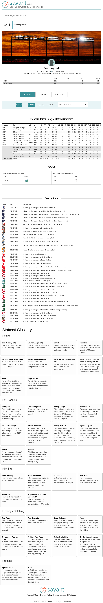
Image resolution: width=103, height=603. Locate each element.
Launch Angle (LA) (35, 343)
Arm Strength (33, 518)
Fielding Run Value (35, 537)
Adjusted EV (33, 379)
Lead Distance (60, 518)
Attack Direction (34, 426)
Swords (31, 450)
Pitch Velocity (7, 475)
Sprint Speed (7, 568)
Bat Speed (6, 407)
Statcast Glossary (17, 330)
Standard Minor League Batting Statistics (51, 119)
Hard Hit (83, 343)
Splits (43, 95)
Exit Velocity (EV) (9, 343)
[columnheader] (7, 125)
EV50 (4, 379)
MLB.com (72, 595)
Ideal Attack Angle (9, 426)
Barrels (57, 343)
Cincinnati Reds (46, 74)
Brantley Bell (51, 68)
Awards (51, 166)
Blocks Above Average (89, 537)
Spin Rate (83, 475)
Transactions (51, 198)
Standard (27, 95)
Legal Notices (60, 595)
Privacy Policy (46, 595)
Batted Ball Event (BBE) (37, 359)
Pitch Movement (34, 475)
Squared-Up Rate (86, 426)
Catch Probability (61, 537)
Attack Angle (85, 407)
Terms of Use (32, 595)
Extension (6, 494)
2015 (28, 74)
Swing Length (59, 407)
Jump (82, 518)
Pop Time (6, 518)
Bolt (30, 568)
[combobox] (51, 15)
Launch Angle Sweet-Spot (12, 359)
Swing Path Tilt (60, 426)
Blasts (4, 450)
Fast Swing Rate (34, 407)
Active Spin (58, 475)
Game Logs (59, 95)
